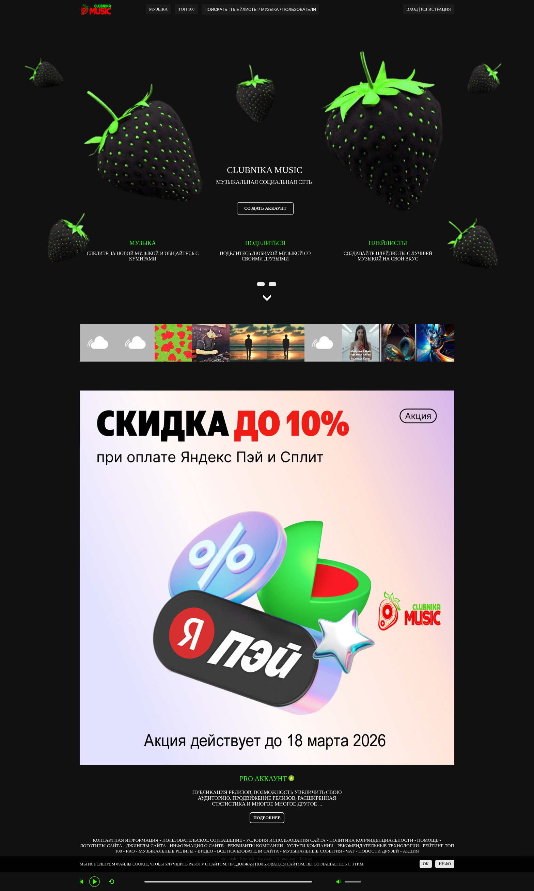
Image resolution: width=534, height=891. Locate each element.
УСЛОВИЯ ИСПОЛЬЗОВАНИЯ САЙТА (286, 840)
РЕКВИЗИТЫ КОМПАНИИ (255, 845)
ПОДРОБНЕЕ (267, 817)
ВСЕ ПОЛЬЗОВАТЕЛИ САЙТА (248, 851)
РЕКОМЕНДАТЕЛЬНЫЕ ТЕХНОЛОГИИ (378, 845)
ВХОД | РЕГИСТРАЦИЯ (428, 9)
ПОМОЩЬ (428, 840)
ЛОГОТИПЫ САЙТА (101, 845)
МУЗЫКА (158, 9)
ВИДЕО (205, 851)
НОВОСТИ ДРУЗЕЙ (378, 851)
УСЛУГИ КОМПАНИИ (310, 845)
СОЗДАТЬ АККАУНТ (265, 208)
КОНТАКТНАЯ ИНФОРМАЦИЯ (125, 840)
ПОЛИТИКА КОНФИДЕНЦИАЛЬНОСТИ (371, 840)
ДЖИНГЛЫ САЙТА (146, 845)
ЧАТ (350, 851)
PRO (130, 851)
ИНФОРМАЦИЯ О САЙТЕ (197, 845)
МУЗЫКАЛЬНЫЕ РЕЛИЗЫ (166, 851)
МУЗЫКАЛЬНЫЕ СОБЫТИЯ (312, 851)
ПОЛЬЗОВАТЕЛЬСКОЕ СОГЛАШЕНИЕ (202, 840)
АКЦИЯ (411, 851)
